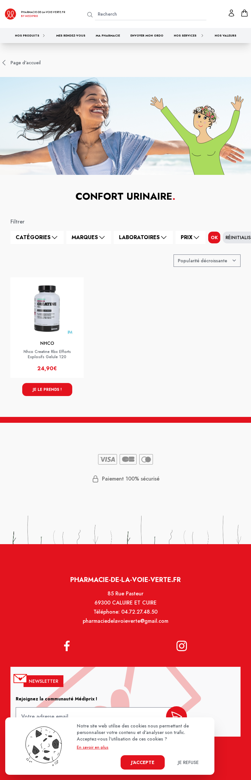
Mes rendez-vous (70, 35)
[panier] (244, 13)
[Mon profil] (231, 13)
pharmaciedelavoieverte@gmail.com (125, 622)
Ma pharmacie (108, 35)
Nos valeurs (225, 35)
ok (214, 237)
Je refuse (188, 762)
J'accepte (142, 762)
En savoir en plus (93, 747)
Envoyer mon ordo (146, 35)
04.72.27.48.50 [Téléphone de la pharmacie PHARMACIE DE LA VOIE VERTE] (139, 613)
